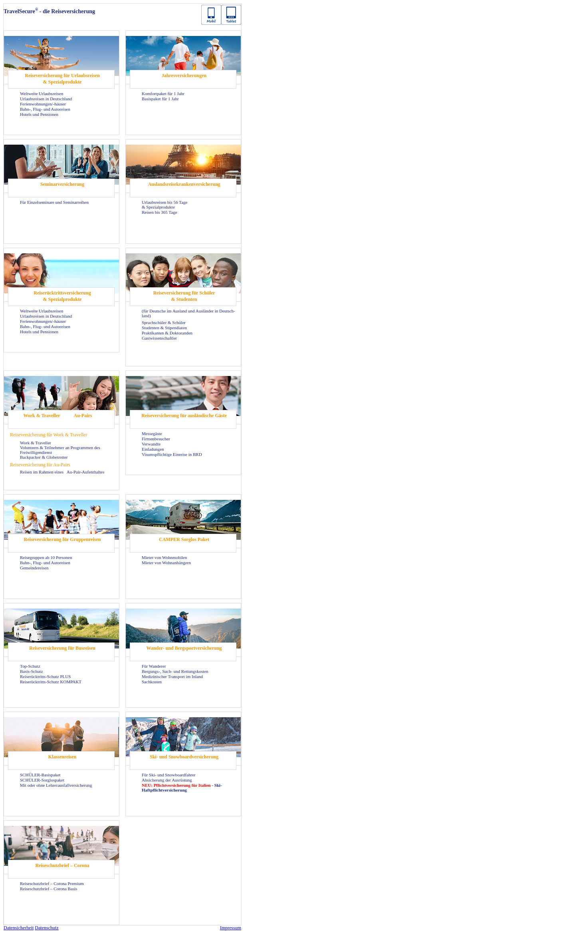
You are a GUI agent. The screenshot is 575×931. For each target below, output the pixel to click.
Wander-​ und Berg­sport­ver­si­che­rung (184, 648)
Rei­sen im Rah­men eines (42, 471)
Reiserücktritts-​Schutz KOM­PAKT (50, 681)
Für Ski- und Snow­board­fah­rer (169, 774)
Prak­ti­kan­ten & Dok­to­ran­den (167, 332)
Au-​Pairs (83, 415)
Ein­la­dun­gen (153, 449)
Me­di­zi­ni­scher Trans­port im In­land (172, 676)
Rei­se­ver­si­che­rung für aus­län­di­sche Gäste (183, 415)
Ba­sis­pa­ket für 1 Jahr (160, 98)
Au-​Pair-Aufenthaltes (85, 471)
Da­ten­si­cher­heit (19, 928)
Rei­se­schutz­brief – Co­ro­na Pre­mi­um (52, 883)
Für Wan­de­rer (154, 666)
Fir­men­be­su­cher (156, 438)
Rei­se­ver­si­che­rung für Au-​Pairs (40, 464)
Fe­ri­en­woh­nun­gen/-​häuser (43, 103)
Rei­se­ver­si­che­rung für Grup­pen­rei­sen (62, 539)
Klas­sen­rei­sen (62, 757)
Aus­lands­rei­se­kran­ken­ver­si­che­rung (184, 184)
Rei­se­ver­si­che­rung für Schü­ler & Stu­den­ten (184, 296)
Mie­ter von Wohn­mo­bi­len (164, 557)
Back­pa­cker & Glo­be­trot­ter (44, 457)
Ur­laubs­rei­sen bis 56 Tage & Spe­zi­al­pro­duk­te (164, 204)
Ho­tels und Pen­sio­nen (39, 114)
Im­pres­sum (230, 928)
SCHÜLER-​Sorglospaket (42, 780)
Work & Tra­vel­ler (41, 415)
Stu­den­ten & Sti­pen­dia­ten (164, 327)
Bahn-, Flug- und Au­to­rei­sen (45, 109)
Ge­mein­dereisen (34, 567)
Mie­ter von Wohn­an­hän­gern (166, 562)
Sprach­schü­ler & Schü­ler (164, 322)
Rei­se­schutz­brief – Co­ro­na (62, 865)
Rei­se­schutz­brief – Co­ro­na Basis (48, 888)
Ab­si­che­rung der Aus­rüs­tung (167, 780)
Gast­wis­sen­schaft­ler (159, 338)
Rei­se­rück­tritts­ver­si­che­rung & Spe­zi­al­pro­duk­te (62, 296)
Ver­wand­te (151, 444)
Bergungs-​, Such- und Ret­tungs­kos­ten (175, 671)
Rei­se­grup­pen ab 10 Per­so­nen (46, 557)
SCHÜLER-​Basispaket (40, 774)
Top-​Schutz (30, 666)
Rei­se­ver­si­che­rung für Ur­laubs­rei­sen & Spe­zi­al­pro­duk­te (62, 79)
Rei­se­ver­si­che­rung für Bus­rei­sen (62, 648)
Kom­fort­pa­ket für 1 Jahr (163, 93)
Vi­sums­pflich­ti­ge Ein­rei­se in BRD (172, 454)
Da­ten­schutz (46, 928)
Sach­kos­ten (152, 681)
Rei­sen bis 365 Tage (159, 212)
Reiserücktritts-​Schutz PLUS (45, 676)
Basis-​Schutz (31, 671)
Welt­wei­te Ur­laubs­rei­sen (41, 93)
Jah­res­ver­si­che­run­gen (184, 75)
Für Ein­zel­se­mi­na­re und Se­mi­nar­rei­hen (54, 202)
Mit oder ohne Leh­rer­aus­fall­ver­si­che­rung (56, 785)
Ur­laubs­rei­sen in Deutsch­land (46, 98)
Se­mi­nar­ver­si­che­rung (62, 184)
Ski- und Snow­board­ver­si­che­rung (184, 757)
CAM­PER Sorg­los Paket (184, 539)
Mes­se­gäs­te (152, 433)
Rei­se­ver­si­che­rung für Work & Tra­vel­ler (48, 435)
